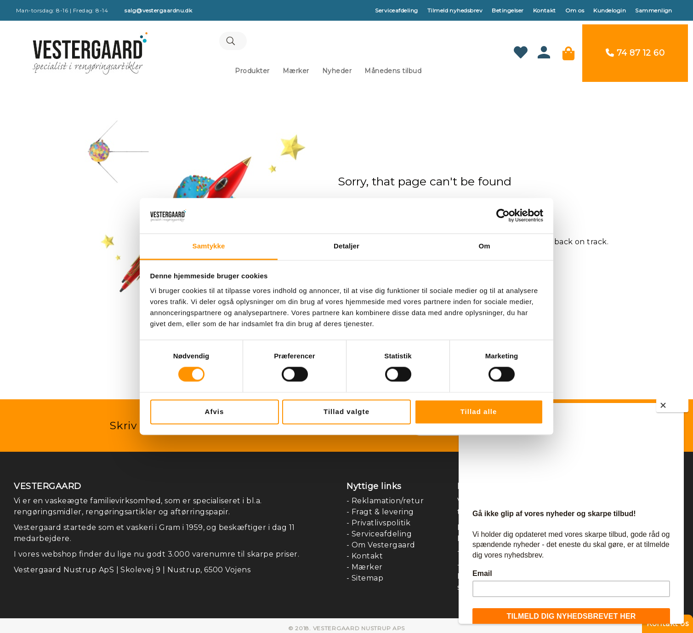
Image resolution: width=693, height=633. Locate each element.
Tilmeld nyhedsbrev (455, 10)
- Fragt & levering (380, 506)
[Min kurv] (573, 50)
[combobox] (328, 39)
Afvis (214, 411)
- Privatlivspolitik (378, 517)
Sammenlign (653, 10)
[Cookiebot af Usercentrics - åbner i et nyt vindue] (503, 216)
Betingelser (507, 10)
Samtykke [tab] (209, 246)
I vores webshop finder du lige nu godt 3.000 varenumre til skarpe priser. (156, 548)
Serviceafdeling (396, 10)
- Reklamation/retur (385, 495)
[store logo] (85, 50)
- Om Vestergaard (380, 539)
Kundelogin (609, 10)
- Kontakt (364, 550)
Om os (574, 10)
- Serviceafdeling (379, 528)
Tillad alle (478, 411)
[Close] (672, 405)
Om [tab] (484, 246)
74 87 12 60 (646, 50)
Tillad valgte (346, 411)
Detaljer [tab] (346, 246)
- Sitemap (364, 572)
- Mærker (364, 561)
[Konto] (549, 52)
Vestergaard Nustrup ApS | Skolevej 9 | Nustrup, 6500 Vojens (132, 564)
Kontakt (544, 10)
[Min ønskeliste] (526, 50)
